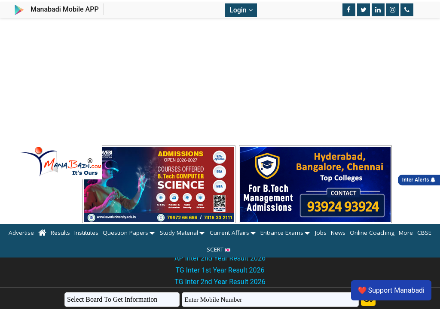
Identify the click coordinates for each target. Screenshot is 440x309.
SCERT (220, 249)
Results (60, 232)
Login (241, 10)
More (406, 232)
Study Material (179, 232)
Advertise (21, 232)
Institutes (86, 232)
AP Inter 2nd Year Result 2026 (220, 258)
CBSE (424, 232)
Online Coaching (372, 232)
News (338, 232)
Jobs (321, 232)
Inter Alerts (419, 180)
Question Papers (125, 232)
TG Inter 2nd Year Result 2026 (219, 282)
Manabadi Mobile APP (65, 9)
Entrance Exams (281, 232)
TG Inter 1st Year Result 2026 (219, 270)
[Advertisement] (220, 82)
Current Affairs (229, 232)
